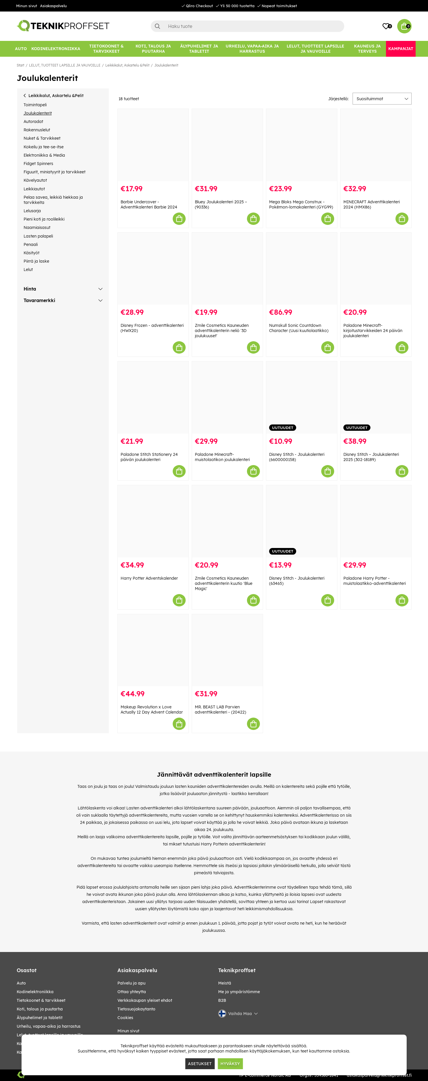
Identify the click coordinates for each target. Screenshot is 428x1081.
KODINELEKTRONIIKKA (35, 991)
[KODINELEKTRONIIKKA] (56, 49)
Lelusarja (32, 210)
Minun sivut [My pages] (128, 1030)
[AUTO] (21, 49)
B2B (222, 1000)
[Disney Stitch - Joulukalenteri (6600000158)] (301, 397)
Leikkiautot (34, 188)
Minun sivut (26, 5)
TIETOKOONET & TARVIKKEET (41, 1000)
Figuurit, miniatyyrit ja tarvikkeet (54, 172)
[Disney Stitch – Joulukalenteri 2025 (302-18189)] (376, 397)
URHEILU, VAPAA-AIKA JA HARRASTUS (49, 1026)
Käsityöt (31, 252)
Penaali (31, 244)
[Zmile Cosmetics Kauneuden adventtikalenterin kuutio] (227, 521)
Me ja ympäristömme (239, 991)
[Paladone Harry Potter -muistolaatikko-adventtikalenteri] (376, 521)
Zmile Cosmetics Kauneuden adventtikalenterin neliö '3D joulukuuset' (222, 330)
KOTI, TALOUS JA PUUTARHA (40, 1009)
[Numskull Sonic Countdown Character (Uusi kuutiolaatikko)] (301, 269)
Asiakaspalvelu (53, 5)
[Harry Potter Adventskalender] (153, 521)
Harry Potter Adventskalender (149, 578)
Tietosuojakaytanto (136, 1009)
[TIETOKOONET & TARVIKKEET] (106, 49)
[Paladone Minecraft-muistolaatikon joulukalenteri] (227, 397)
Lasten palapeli (38, 236)
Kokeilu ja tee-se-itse (44, 146)
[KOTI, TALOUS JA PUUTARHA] (153, 49)
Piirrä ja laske (36, 261)
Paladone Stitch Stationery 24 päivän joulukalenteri (149, 457)
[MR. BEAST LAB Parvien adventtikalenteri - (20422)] (227, 650)
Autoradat (33, 121)
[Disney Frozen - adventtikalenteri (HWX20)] (153, 269)
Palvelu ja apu (131, 983)
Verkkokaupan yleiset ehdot (144, 1000)
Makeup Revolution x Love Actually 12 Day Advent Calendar (152, 709)
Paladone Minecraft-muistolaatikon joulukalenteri (222, 457)
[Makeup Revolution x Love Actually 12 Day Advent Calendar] (153, 650)
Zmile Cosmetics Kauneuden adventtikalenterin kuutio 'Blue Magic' (223, 583)
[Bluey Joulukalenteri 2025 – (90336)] (227, 145)
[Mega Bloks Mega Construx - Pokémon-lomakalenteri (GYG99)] (301, 145)
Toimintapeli (35, 104)
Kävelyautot (35, 180)
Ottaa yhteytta (131, 991)
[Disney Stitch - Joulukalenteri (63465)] (301, 521)
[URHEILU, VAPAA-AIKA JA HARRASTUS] (252, 49)
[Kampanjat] (401, 49)
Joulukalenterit (166, 65)
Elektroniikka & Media (44, 155)
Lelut (28, 269)
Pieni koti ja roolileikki (44, 219)
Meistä (224, 983)
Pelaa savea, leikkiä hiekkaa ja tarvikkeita (53, 200)
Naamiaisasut (37, 227)
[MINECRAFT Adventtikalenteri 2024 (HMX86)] (376, 145)
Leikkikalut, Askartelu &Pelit (127, 65)
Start (20, 65)
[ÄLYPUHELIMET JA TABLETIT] (199, 49)
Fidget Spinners (38, 163)
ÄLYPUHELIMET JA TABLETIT (39, 1017)
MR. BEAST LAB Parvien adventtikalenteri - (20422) (220, 709)
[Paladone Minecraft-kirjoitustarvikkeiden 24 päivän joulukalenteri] (376, 269)
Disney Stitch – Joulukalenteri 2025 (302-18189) (371, 457)
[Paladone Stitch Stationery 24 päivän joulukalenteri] (153, 397)
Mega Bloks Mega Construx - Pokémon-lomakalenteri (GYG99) (301, 204)
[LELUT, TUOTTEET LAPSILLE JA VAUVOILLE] (315, 49)
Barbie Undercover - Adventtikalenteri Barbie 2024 (149, 204)
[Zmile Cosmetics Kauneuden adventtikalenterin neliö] (227, 269)
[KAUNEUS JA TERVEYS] (367, 49)
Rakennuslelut (37, 129)
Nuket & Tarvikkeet (42, 138)
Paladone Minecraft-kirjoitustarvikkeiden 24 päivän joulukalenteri (372, 330)
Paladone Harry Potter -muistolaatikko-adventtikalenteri (374, 581)
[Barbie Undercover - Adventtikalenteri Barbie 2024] (153, 145)
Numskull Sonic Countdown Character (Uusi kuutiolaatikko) (298, 328)
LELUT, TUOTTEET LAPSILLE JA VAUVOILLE (64, 65)
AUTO (21, 983)
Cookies (125, 1017)
